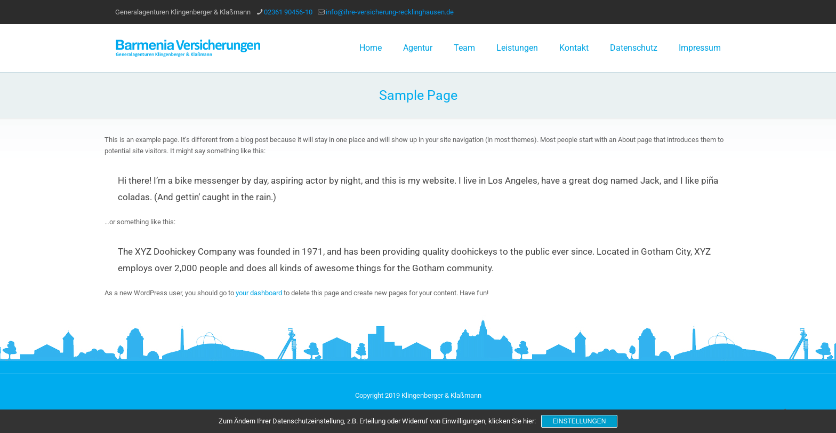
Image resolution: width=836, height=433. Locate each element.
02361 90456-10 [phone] (288, 12)
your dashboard (259, 293)
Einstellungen (579, 421)
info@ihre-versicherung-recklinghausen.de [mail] (390, 12)
